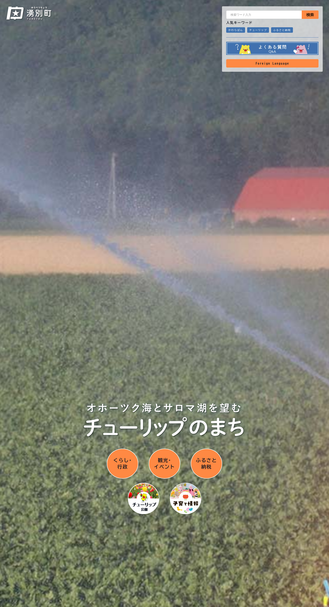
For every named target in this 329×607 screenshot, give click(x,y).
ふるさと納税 (282, 30)
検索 (310, 15)
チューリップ (258, 30)
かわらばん (235, 30)
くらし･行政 (122, 463)
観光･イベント (164, 463)
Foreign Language (272, 63)
